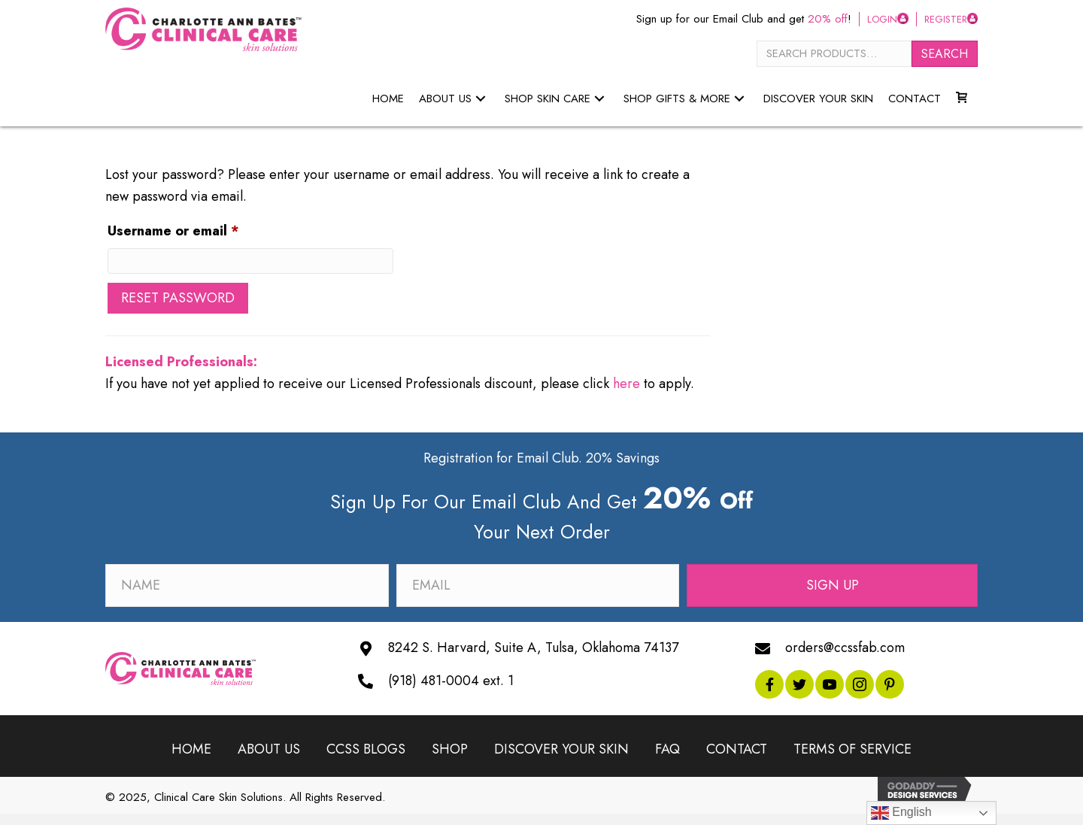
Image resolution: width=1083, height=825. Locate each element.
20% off (828, 19)
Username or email (203, 229)
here (626, 383)
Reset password (178, 298)
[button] (481, 99)
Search (944, 53)
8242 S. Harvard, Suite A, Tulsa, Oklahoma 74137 (533, 647)
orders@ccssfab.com (845, 647)
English (901, 813)
